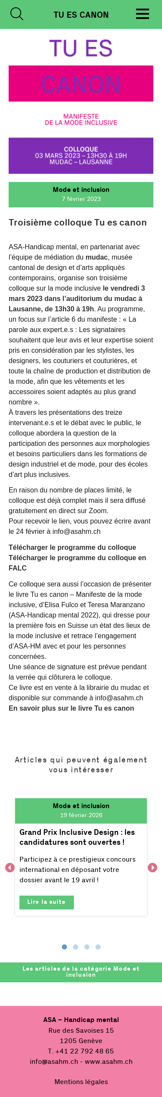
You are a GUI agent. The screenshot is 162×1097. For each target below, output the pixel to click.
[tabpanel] (81, 857)
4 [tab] (98, 947)
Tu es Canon (81, 15)
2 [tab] (75, 947)
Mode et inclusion (81, 190)
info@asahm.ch (54, 1062)
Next (152, 867)
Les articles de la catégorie (81, 971)
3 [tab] (86, 947)
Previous (9, 867)
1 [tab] (64, 947)
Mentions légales (81, 1082)
